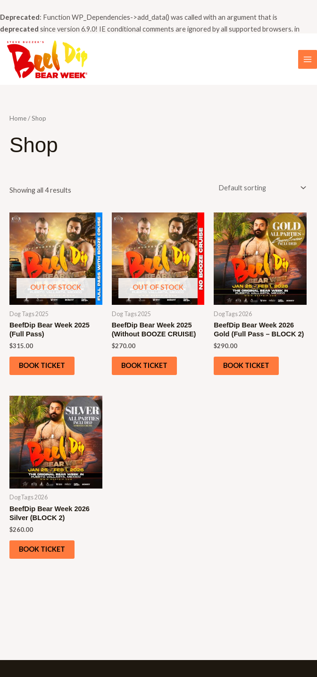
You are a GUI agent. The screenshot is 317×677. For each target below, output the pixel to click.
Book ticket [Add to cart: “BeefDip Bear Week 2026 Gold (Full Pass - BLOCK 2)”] (246, 365)
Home (17, 118)
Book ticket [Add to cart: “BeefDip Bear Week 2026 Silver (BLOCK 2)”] (42, 549)
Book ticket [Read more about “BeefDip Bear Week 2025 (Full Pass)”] (42, 365)
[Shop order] (260, 188)
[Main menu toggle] (307, 59)
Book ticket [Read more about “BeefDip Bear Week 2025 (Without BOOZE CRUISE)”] (144, 365)
